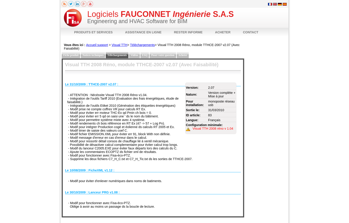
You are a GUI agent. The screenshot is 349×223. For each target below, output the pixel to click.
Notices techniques (92, 55)
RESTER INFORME (188, 32)
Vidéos (134, 55)
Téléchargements (142, 45)
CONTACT (250, 32)
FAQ (144, 55)
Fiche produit (71, 55)
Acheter (182, 55)
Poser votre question (162, 55)
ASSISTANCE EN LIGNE (143, 32)
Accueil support (97, 45)
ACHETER (223, 32)
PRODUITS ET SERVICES (93, 32)
